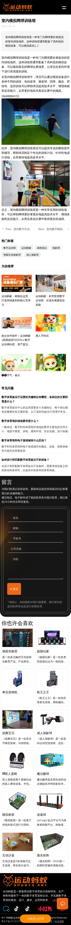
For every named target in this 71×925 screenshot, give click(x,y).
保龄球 (56, 247)
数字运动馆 (10, 247)
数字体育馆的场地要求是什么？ (36, 426)
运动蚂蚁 (26, 247)
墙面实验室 (18, 655)
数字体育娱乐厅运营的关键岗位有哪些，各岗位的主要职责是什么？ (36, 404)
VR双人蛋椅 (18, 777)
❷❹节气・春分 (19, 371)
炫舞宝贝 (18, 737)
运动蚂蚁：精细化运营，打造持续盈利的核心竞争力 (19, 298)
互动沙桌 (18, 859)
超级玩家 (52, 671)
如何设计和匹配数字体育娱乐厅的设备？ (36, 465)
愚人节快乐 (53, 353)
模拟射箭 (18, 818)
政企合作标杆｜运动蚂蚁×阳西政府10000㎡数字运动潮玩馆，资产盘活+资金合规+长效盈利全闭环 (19, 338)
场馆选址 (42, 247)
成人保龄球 (32, 254)
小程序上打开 (35, 918)
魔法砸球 (52, 793)
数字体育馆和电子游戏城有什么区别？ (36, 446)
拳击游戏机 (18, 696)
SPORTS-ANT (17, 7)
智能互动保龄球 (12, 254)
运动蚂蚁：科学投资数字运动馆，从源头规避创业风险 (53, 314)
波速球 (52, 834)
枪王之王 (52, 712)
